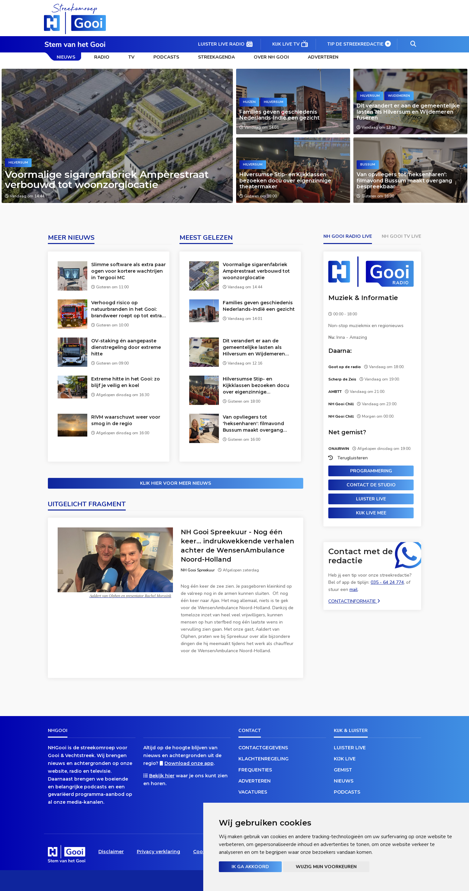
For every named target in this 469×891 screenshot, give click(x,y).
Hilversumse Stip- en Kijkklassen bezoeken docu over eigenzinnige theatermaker (285, 180)
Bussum (367, 164)
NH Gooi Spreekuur (198, 570)
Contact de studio (371, 485)
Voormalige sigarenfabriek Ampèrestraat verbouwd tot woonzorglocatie (107, 179)
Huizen (249, 102)
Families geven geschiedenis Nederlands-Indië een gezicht (279, 115)
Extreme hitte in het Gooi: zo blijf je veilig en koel (125, 382)
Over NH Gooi (271, 57)
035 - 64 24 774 (387, 582)
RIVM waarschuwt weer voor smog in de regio (125, 420)
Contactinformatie (354, 601)
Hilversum (18, 162)
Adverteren (323, 57)
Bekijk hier (162, 776)
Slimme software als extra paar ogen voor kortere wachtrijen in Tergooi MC (128, 271)
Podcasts (166, 57)
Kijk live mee (371, 513)
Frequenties (255, 770)
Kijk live (345, 759)
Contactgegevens (263, 748)
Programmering (371, 471)
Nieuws (66, 57)
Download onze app (189, 763)
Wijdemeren (399, 95)
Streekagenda (216, 57)
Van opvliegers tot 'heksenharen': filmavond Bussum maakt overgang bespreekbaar (404, 180)
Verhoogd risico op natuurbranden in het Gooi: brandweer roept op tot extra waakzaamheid (126, 309)
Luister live (371, 499)
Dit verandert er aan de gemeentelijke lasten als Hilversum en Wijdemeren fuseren (408, 112)
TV (131, 57)
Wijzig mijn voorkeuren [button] (326, 867)
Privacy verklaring (158, 852)
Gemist (343, 770)
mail (353, 589)
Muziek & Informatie (363, 298)
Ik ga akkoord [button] (250, 867)
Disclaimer (111, 852)
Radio (101, 57)
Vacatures (252, 792)
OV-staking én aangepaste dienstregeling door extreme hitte (126, 347)
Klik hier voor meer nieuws (175, 483)
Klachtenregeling (263, 759)
